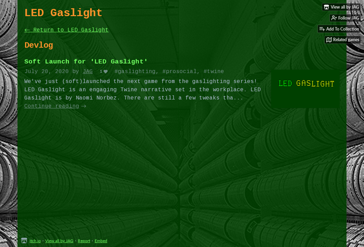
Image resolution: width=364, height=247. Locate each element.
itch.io (35, 240)
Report (84, 240)
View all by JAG (59, 240)
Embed (101, 240)
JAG (88, 72)
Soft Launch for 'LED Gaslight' (86, 62)
